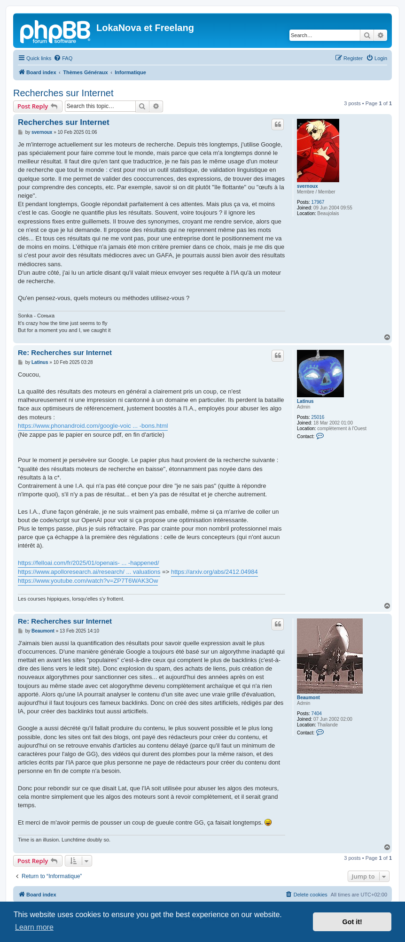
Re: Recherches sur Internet (65, 352)
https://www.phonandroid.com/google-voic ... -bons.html (93, 425)
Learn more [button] (34, 927)
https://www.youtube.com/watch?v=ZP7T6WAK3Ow (88, 580)
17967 (318, 202)
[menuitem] (63, 58)
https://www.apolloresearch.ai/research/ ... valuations (89, 571)
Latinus (305, 401)
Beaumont (308, 697)
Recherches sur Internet (63, 93)
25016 (318, 417)
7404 (317, 713)
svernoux (307, 186)
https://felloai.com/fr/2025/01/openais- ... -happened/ (88, 562)
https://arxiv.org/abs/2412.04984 (214, 571)
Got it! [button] (352, 922)
